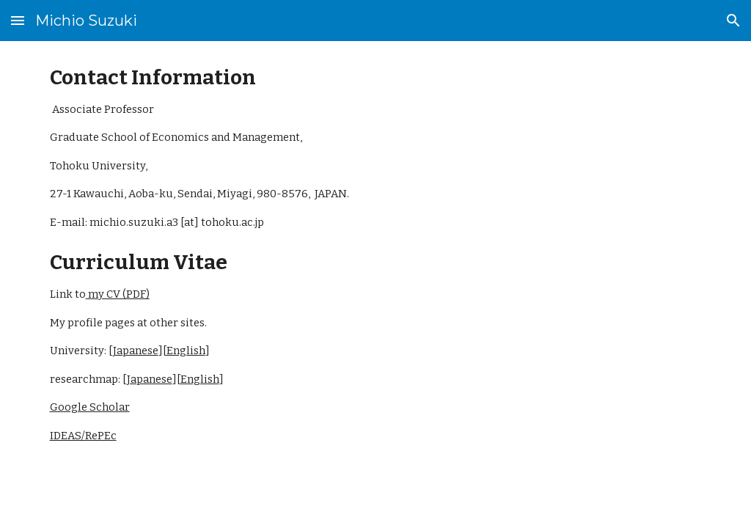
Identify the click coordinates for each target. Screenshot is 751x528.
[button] (17, 20)
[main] (376, 254)
